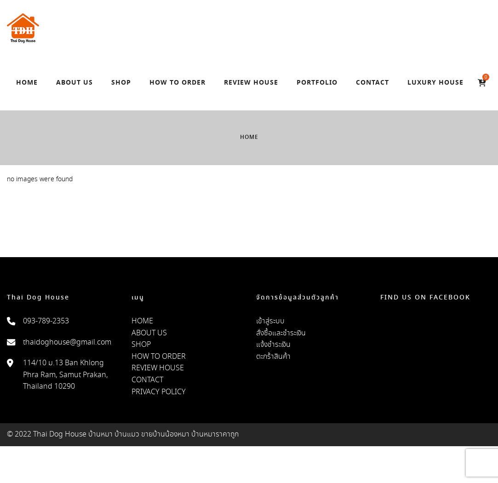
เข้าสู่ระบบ (270, 321)
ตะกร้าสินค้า (273, 356)
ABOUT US (149, 333)
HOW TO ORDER (159, 356)
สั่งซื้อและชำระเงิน (281, 333)
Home (249, 137)
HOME (142, 321)
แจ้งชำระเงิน (273, 344)
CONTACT (147, 380)
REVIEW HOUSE (158, 368)
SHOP (141, 344)
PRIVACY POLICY (159, 392)
